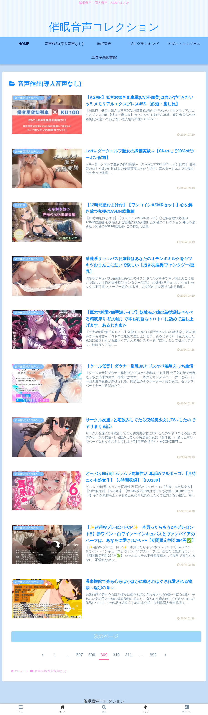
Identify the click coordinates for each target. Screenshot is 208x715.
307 (79, 655)
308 (91, 655)
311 (128, 655)
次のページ (106, 637)
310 (116, 655)
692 (153, 655)
